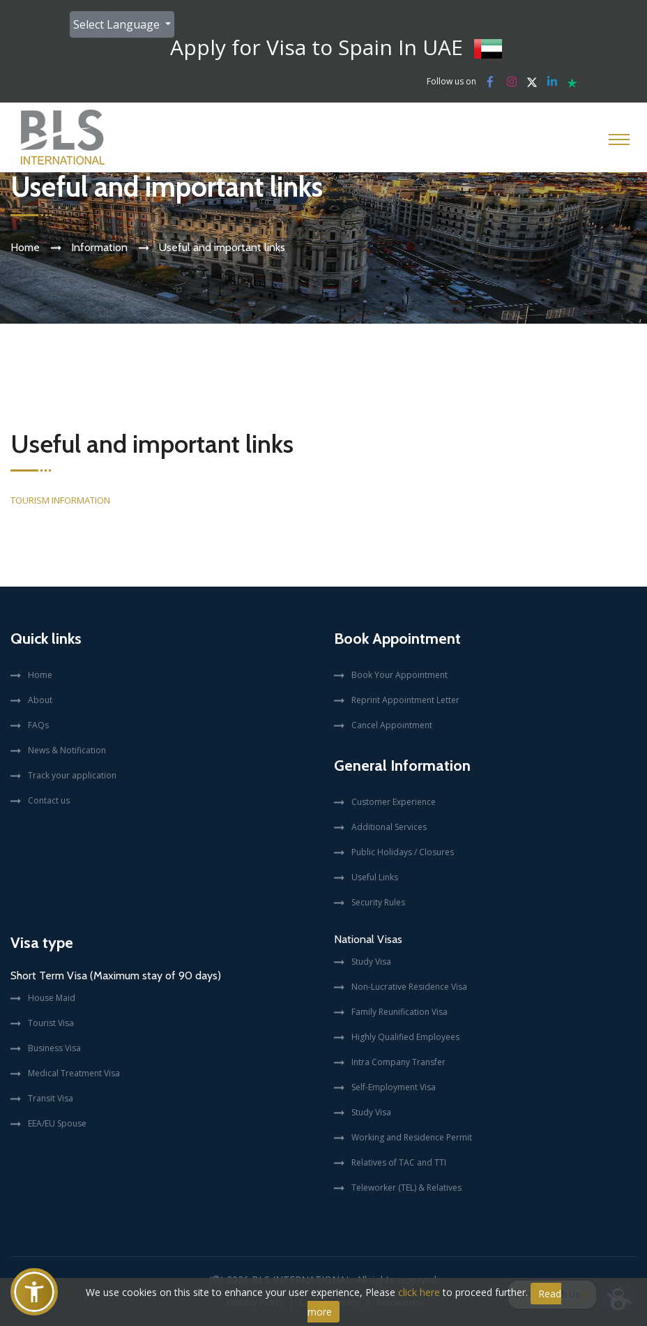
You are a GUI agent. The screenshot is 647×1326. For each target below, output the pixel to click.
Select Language (117, 24)
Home (25, 247)
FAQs (38, 725)
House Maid (51, 998)
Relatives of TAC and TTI (398, 1162)
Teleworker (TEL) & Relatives (406, 1187)
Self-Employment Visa (393, 1087)
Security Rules (378, 902)
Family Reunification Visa (399, 1012)
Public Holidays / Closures (402, 852)
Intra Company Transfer (398, 1062)
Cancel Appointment (391, 725)
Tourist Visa (51, 1023)
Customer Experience (393, 802)
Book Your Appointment (399, 675)
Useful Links (374, 877)
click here (419, 1292)
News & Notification (67, 750)
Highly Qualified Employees (405, 1037)
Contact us (49, 800)
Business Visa (54, 1048)
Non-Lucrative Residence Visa (409, 987)
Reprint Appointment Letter (405, 700)
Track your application (72, 775)
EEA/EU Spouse (57, 1123)
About (40, 700)
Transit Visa (50, 1098)
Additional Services (389, 827)
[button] (34, 1292)
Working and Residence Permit (411, 1137)
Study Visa (371, 961)
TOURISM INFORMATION (60, 500)
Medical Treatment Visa (74, 1073)
